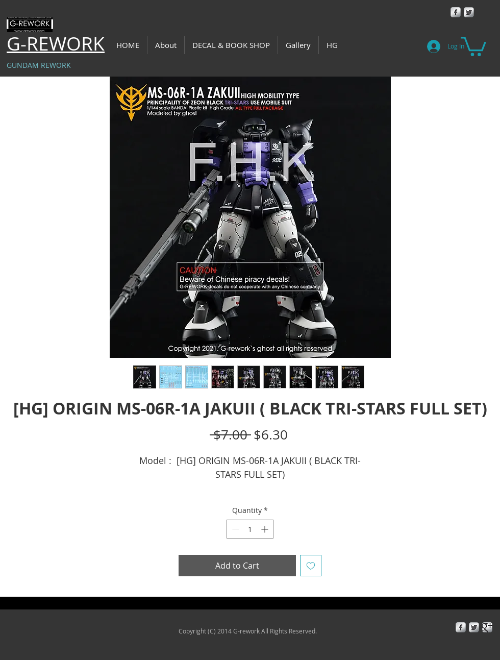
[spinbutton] (250, 529)
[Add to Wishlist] (310, 565)
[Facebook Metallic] (456, 12)
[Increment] (265, 529)
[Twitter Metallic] (469, 12)
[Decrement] (234, 529)
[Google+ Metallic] (487, 627)
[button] (473, 45)
